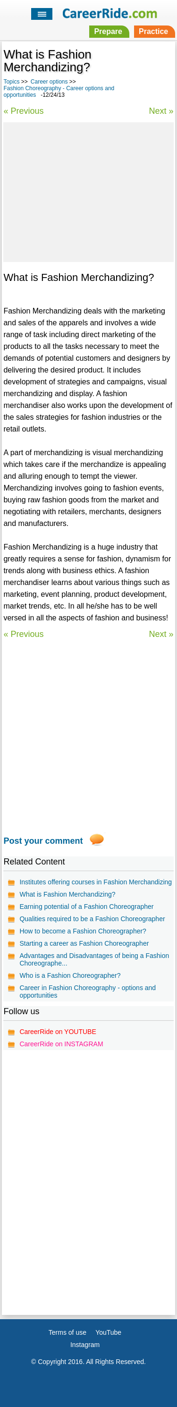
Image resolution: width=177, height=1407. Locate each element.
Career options (49, 81)
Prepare (108, 31)
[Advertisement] (88, 191)
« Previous (23, 111)
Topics (11, 81)
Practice (153, 31)
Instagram (85, 1344)
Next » (161, 111)
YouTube (108, 1332)
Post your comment (43, 841)
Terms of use (67, 1332)
